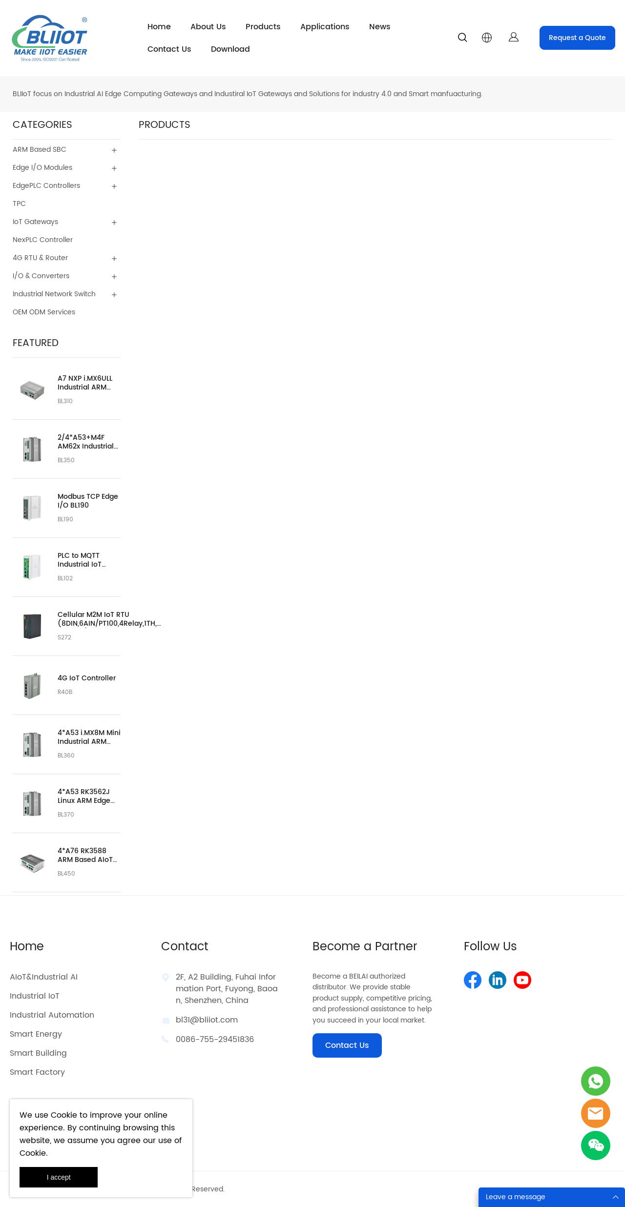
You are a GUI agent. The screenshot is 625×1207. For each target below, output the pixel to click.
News (380, 26)
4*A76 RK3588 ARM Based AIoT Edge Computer (85, 855)
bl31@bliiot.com (207, 1020)
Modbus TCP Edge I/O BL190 (88, 501)
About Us (208, 26)
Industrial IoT (35, 996)
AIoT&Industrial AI (44, 977)
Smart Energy (36, 1034)
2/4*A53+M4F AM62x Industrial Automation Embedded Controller (86, 442)
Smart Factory (37, 1072)
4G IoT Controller (87, 678)
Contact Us (169, 49)
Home (159, 26)
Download (230, 49)
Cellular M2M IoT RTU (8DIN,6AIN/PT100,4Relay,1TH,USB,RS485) (112, 619)
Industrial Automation (52, 1015)
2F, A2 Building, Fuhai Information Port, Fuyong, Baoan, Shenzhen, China (227, 988)
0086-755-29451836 (215, 1039)
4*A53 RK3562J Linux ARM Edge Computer (84, 796)
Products (263, 26)
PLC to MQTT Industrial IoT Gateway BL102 (83, 560)
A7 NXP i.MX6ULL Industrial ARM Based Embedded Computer (88, 383)
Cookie (64, 1115)
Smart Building (38, 1053)
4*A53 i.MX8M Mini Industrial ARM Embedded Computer (89, 737)
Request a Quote (577, 37)
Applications (325, 26)
